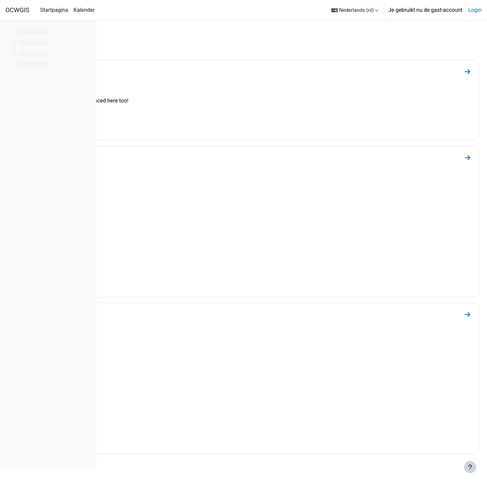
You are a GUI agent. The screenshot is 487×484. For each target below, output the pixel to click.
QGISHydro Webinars (151, 156)
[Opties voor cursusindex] (88, 30)
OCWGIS (17, 10)
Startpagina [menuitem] (54, 10)
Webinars (131, 70)
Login (475, 10)
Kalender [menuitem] (84, 10)
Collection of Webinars (154, 312)
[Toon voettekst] (470, 467)
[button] (354, 10)
